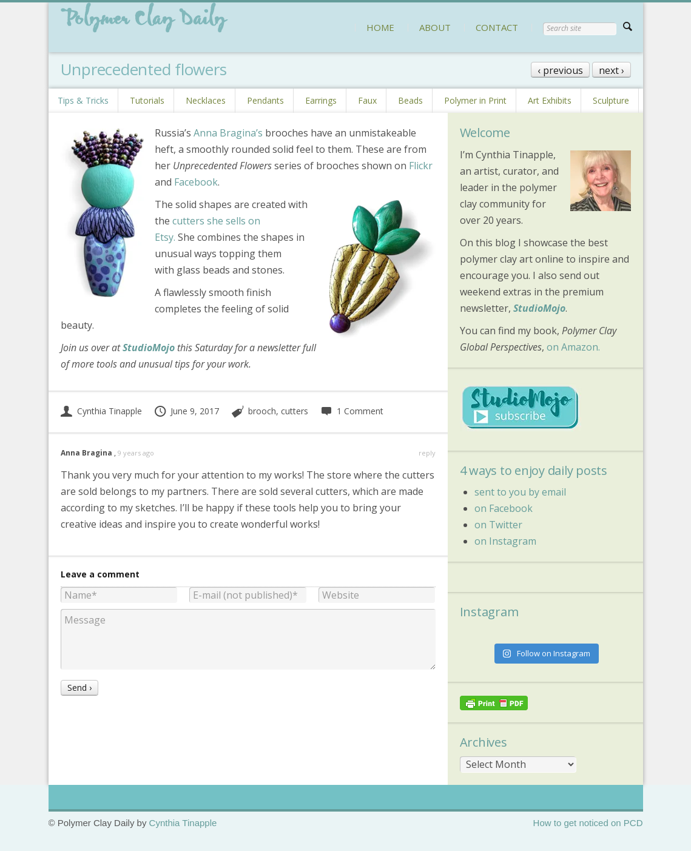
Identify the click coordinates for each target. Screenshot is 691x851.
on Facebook (503, 508)
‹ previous (560, 70)
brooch (262, 411)
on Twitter (498, 524)
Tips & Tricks (83, 100)
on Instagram (505, 541)
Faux (367, 100)
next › (611, 70)
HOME (380, 27)
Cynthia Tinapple (101, 411)
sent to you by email (520, 492)
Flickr (421, 165)
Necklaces (206, 100)
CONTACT (497, 27)
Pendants (265, 100)
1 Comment (351, 411)
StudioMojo (539, 308)
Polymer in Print (475, 100)
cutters (294, 411)
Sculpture (611, 100)
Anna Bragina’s (228, 133)
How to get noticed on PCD (588, 823)
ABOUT (435, 27)
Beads (410, 100)
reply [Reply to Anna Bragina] (427, 452)
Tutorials (147, 100)
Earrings (321, 100)
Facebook (196, 182)
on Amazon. (573, 347)
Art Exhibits (549, 100)
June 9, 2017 (186, 411)
